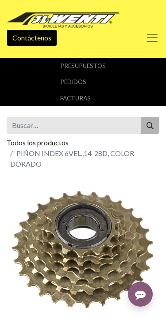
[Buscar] (150, 125)
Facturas (75, 98)
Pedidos (73, 81)
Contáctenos (31, 37)
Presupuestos (83, 65)
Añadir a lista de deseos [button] (48, 256)
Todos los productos (38, 142)
